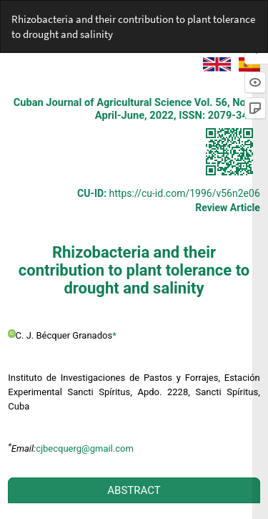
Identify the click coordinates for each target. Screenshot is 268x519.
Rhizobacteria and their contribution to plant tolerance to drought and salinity (133, 26)
